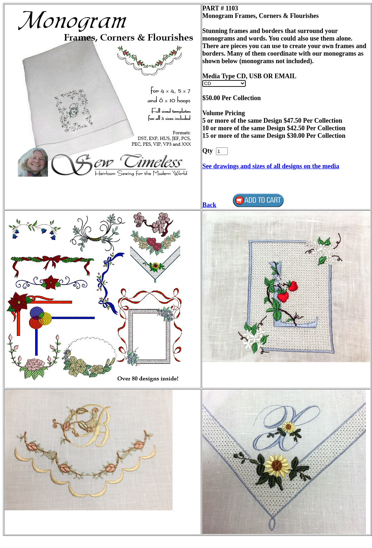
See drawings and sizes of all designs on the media (270, 166)
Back (209, 205)
